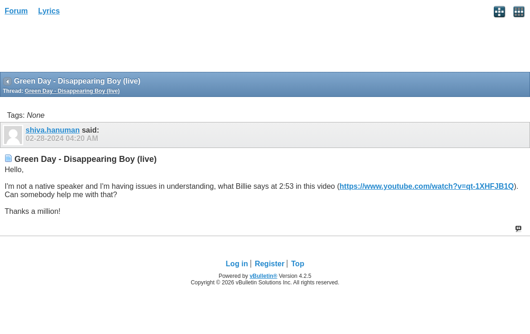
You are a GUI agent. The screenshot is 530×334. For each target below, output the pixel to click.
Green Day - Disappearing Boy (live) (72, 91)
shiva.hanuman (53, 130)
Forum (16, 11)
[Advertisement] (74, 47)
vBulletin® (264, 276)
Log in (237, 264)
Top (297, 264)
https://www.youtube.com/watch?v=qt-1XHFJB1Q (426, 186)
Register (270, 264)
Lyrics (49, 11)
